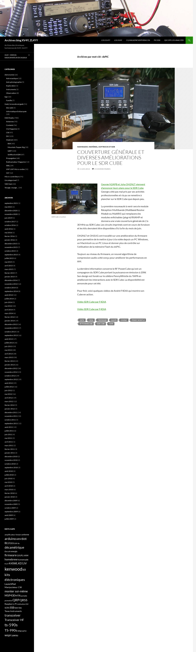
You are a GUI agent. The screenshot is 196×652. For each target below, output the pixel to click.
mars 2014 (9, 313)
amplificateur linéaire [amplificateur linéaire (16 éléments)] (13, 534)
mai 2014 (8, 306)
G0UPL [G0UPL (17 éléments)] (20, 555)
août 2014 (9, 295)
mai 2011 (8, 438)
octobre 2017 (10, 221)
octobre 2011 (10, 420)
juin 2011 (8, 434)
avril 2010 (9, 486)
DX (7, 136)
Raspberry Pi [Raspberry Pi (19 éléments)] (11, 604)
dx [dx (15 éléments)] (19, 543)
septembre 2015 (11, 254)
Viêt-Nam (8, 184)
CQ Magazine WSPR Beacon (138, 40)
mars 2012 (9, 401)
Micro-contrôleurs (12, 176)
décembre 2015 (11, 243)
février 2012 (10, 405)
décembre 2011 (11, 412)
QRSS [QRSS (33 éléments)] (23, 600)
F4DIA (91, 320)
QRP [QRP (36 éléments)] (16, 600)
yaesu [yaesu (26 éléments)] (14, 635)
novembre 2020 (11, 214)
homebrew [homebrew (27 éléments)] (11, 559)
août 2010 (9, 471)
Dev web (9, 108)
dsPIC (82, 320)
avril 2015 (9, 265)
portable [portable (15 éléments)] (24, 596)
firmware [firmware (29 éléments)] (11, 555)
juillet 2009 (9, 519)
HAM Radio (82, 147)
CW (7, 132)
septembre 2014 (11, 291)
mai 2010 (8, 482)
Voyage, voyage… (11, 187)
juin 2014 (8, 302)
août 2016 (9, 229)
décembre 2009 (11, 500)
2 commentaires (102, 169)
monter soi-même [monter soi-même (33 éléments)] (16, 591)
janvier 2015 (10, 276)
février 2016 (10, 236)
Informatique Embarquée (16, 111)
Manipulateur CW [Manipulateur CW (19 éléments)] (13, 587)
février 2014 (10, 317)
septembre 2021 (11, 203)
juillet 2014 (9, 298)
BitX (9, 143)
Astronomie (9, 75)
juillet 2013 (9, 343)
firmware (102, 320)
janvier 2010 (10, 497)
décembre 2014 (11, 280)
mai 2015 (8, 262)
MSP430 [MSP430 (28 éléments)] (10, 595)
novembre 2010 (11, 460)
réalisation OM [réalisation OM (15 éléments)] (22, 604)
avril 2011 (9, 442)
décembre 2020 (11, 210)
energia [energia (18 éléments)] (14, 551)
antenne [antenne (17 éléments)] (25, 534)
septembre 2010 (11, 467)
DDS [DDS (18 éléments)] (12, 543)
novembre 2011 (11, 416)
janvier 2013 (10, 365)
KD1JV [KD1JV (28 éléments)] (22, 563)
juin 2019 (8, 218)
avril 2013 (9, 354)
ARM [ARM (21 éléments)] (18, 539)
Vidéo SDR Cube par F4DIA (91, 301)
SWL (8, 165)
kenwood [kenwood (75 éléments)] (13, 569)
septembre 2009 (11, 511)
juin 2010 (8, 478)
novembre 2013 (11, 328)
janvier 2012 (10, 409)
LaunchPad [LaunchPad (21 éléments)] (10, 584)
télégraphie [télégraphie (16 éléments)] (21, 631)
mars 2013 (9, 357)
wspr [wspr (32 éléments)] (8, 635)
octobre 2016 (10, 225)
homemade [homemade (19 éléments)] (23, 559)
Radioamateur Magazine (16, 162)
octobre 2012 (10, 376)
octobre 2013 (10, 332)
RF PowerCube (86, 324)
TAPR (111, 324)
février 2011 (10, 449)
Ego (6, 97)
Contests (9, 125)
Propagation (11, 158)
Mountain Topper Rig (16, 147)
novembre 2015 (11, 247)
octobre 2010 (10, 464)
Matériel (93, 147)
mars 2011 (9, 445)
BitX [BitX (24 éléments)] (24, 539)
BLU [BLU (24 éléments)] (7, 543)
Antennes (10, 121)
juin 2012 (8, 390)
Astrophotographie (14, 82)
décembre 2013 (11, 324)
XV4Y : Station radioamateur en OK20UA (16, 56)
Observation (11, 93)
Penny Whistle (138, 320)
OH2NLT (124, 320)
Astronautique (12, 78)
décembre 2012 (11, 368)
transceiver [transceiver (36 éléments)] (13, 615)
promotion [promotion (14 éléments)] (8, 601)
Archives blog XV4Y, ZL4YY (21, 40)
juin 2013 (8, 346)
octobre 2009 (10, 508)
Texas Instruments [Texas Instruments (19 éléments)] (13, 611)
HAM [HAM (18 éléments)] (26, 555)
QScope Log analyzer (174, 40)
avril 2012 (9, 398)
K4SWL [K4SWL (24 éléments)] (13, 563)
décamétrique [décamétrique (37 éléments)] (14, 547)
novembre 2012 (11, 372)
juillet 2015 (9, 258)
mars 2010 (9, 489)
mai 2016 (8, 232)
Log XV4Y (118, 40)
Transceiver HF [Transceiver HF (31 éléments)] (14, 620)
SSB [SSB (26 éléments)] (12, 607)
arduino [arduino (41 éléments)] (10, 539)
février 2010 (10, 493)
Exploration (11, 86)
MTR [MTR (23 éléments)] (18, 595)
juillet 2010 (9, 475)
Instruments (11, 89)
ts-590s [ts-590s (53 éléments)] (11, 624)
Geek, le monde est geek (14, 104)
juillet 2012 (9, 387)
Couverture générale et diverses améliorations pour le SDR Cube (110, 157)
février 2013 (10, 361)
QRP (9, 151)
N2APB (114, 320)
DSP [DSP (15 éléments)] (15, 543)
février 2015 (10, 273)
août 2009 (9, 515)
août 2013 (9, 339)
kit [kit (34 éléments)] (24, 569)
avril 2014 (9, 309)
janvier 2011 (10, 453)
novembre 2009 (11, 504)
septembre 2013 (11, 335)
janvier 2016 (10, 240)
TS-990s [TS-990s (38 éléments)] (11, 630)
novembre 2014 (11, 284)
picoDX (157, 40)
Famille (9, 100)
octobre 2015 (10, 251)
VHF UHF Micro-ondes (15, 169)
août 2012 (9, 383)
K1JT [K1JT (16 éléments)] (7, 564)
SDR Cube (101, 324)
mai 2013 (8, 350)
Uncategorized (11, 180)
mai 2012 (8, 394)
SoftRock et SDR (106, 147)
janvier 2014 (10, 320)
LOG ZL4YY (105, 40)
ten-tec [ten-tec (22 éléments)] (18, 607)
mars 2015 (9, 269)
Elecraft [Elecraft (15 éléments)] (7, 551)
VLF (7, 173)
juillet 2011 (9, 431)
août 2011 (9, 427)
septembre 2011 (11, 423)
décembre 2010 (11, 456)
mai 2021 (8, 207)
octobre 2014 (10, 287)
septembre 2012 (11, 379)
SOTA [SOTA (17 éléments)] (7, 608)
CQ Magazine (11, 129)
